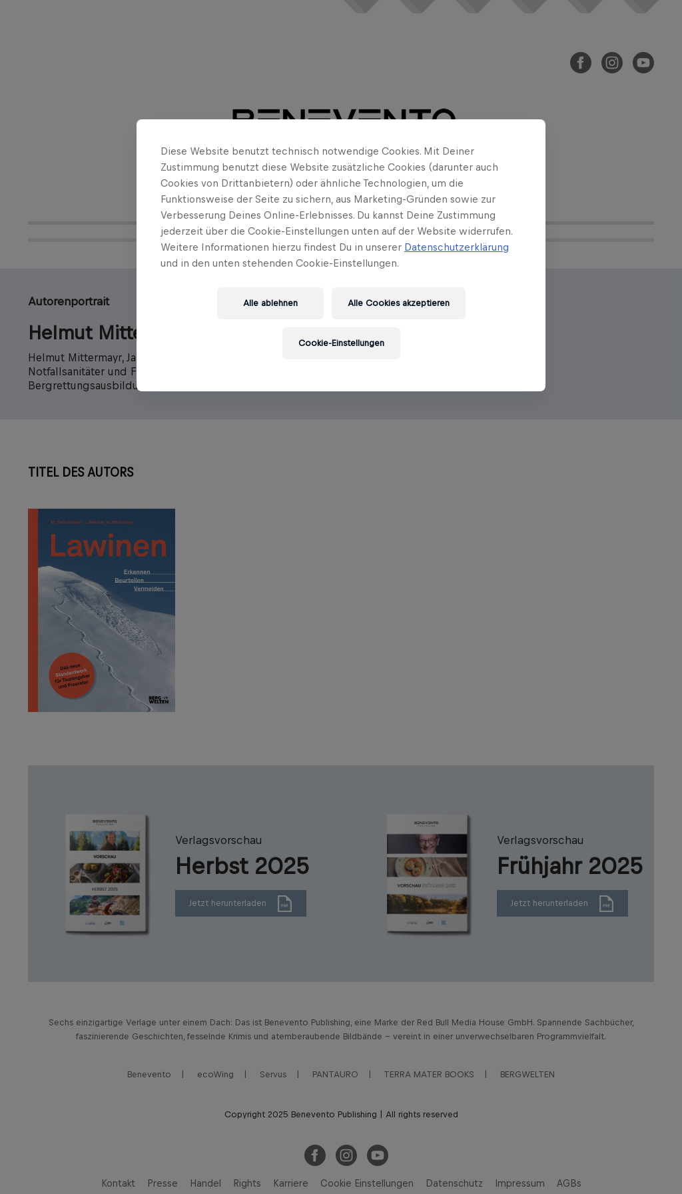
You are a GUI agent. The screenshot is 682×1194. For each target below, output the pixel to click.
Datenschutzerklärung (456, 247)
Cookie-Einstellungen (341, 343)
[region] (341, 255)
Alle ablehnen (270, 303)
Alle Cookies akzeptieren (399, 303)
